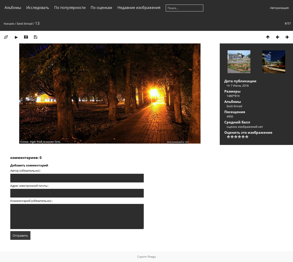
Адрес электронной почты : (29, 186)
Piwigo (152, 257)
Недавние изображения (138, 7)
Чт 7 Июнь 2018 (238, 85)
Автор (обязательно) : (25, 170)
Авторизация (279, 8)
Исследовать (37, 7)
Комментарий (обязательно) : (31, 201)
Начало (9, 23)
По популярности (70, 7)
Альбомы (13, 7)
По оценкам (101, 7)
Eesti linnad (25, 23)
